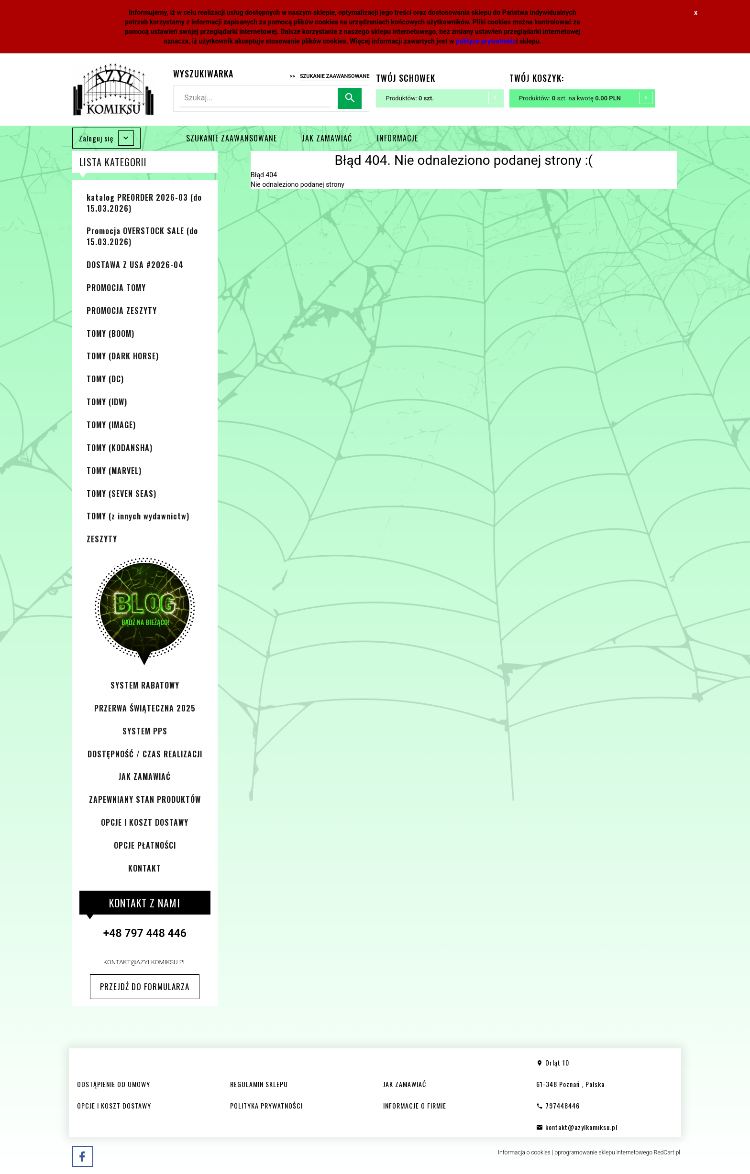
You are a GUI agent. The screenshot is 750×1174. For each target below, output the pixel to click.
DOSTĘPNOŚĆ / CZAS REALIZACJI (145, 754)
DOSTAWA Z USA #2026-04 (135, 264)
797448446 (558, 1105)
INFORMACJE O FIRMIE (414, 1105)
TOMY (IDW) (107, 402)
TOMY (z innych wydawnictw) (138, 516)
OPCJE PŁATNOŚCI (145, 845)
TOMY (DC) (105, 379)
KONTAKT (144, 868)
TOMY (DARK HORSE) (123, 356)
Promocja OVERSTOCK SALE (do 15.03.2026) (142, 236)
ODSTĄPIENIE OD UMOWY (113, 1084)
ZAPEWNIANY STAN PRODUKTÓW (145, 799)
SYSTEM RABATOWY (144, 685)
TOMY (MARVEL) (114, 470)
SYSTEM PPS (144, 731)
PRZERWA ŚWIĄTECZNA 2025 (145, 708)
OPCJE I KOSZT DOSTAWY (144, 822)
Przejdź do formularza (144, 986)
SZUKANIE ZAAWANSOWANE (231, 138)
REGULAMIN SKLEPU (259, 1084)
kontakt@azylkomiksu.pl (145, 962)
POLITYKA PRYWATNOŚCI (266, 1105)
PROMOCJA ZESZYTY (122, 310)
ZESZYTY (102, 539)
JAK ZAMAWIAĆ (327, 138)
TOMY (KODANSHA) (120, 447)
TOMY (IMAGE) (111, 425)
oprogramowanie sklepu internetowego (603, 1152)
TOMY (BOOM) (110, 333)
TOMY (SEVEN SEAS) (121, 493)
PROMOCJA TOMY (116, 287)
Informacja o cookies (524, 1152)
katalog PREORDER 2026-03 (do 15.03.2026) (144, 203)
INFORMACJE (397, 138)
